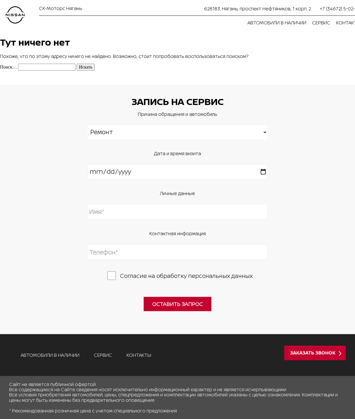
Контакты (138, 355)
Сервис (321, 23)
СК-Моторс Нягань (60, 8)
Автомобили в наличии (276, 23)
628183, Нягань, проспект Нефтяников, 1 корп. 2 (257, 8)
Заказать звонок (313, 353)
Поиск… (8, 67)
